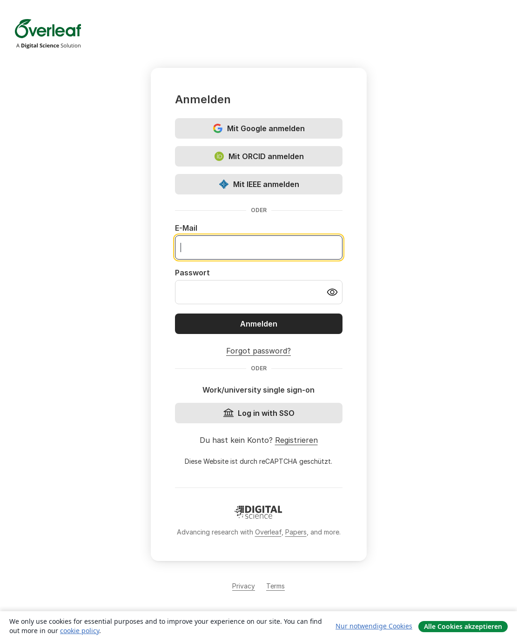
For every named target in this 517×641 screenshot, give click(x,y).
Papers (296, 532)
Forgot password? (258, 350)
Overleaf (268, 532)
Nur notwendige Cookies (374, 625)
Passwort (192, 272)
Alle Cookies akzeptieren (463, 626)
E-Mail (186, 228)
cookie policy (79, 630)
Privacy (243, 586)
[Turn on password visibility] (332, 292)
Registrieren (296, 440)
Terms (275, 586)
